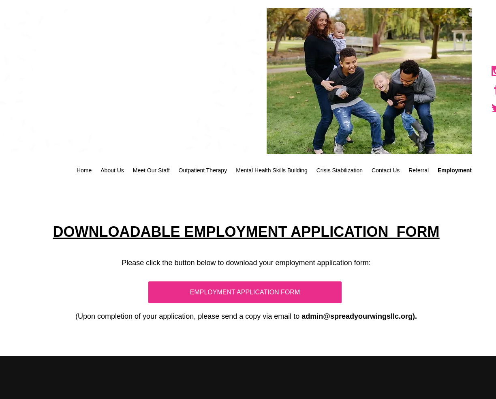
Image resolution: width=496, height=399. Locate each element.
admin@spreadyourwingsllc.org (357, 316)
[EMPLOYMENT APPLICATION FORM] (245, 292)
